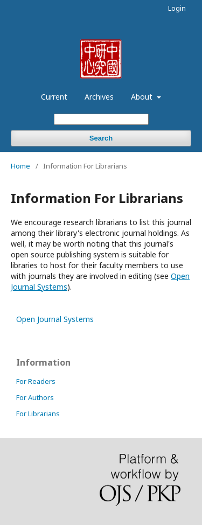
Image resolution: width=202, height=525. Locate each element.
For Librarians (38, 413)
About (143, 97)
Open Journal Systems (55, 319)
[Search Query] (101, 119)
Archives (99, 97)
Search (101, 138)
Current (54, 97)
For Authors (35, 397)
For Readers (35, 381)
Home (20, 166)
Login (177, 8)
